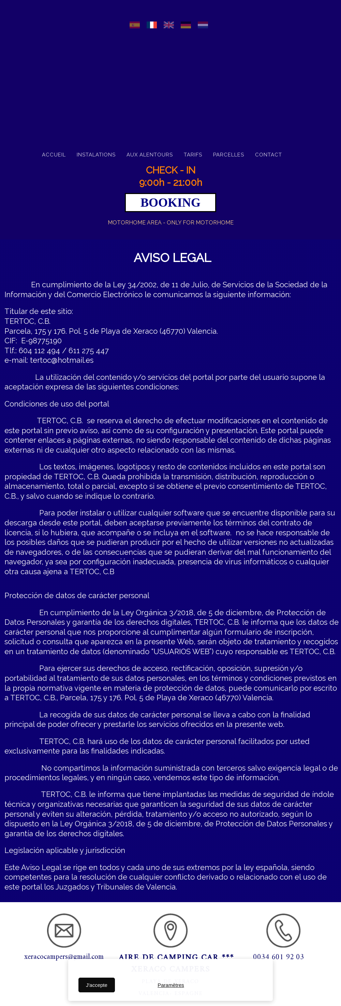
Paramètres (171, 985)
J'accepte (96, 985)
